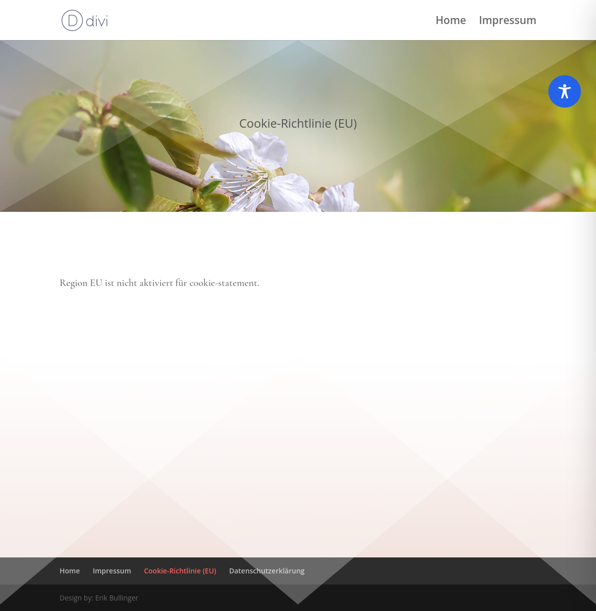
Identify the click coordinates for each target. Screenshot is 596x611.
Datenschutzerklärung (267, 570)
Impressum (508, 22)
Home (450, 22)
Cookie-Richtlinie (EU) (180, 570)
